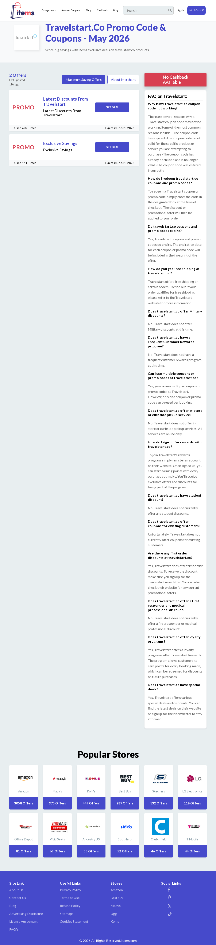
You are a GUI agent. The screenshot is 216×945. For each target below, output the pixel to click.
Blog (115, 10)
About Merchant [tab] (123, 79)
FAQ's (14, 929)
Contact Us (17, 898)
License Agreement (23, 921)
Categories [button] (48, 10)
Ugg (114, 914)
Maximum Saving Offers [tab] (83, 79)
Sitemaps (66, 914)
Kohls (115, 921)
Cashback (102, 10)
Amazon (117, 890)
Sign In (181, 10)
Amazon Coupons (71, 10)
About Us (16, 890)
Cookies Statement (74, 921)
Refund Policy (70, 906)
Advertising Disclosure (26, 914)
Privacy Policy (70, 890)
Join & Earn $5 (196, 10)
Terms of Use (70, 898)
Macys (116, 906)
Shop (88, 10)
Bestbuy (117, 898)
